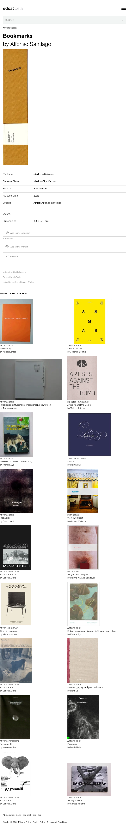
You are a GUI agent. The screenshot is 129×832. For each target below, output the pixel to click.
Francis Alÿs (8, 465)
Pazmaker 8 (6, 744)
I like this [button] (11, 256)
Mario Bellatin (76, 748)
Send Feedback (23, 815)
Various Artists (9, 578)
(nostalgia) (4, 518)
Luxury (70, 462)
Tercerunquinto (10, 408)
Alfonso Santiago (30, 45)
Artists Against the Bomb (79, 405)
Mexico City (5, 349)
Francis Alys (75, 635)
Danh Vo (74, 691)
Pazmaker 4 (6, 801)
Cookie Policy (39, 822)
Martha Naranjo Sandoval (82, 578)
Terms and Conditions (57, 822)
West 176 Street (75, 518)
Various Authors (77, 408)
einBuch (17, 278)
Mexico (52, 181)
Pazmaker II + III (8, 575)
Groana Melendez (78, 522)
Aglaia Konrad (9, 352)
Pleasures (72, 744)
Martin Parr (75, 465)
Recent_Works (27, 282)
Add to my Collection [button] (17, 232)
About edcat (9, 815)
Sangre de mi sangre (77, 575)
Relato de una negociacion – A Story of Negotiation (91, 631)
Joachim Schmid (78, 352)
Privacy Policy (24, 822)
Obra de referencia (9, 631)
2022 (36, 196)
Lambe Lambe (74, 349)
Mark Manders (10, 635)
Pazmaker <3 (6, 688)
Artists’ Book (9, 28)
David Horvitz (9, 522)
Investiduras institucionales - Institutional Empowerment (25, 405)
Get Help (37, 815)
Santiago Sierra (74, 801)
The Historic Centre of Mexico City (16, 462)
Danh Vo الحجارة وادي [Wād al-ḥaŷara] (85, 688)
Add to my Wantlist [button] (16, 247)
